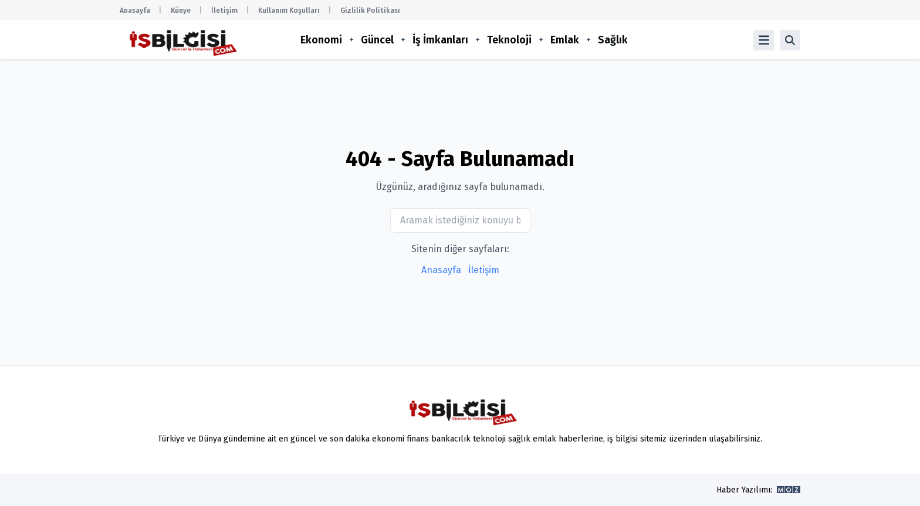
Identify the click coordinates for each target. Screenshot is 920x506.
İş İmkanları (440, 39)
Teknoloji (509, 39)
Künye (181, 10)
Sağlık (613, 39)
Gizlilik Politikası (370, 10)
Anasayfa (135, 10)
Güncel (377, 39)
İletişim (224, 10)
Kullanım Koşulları (289, 10)
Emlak (564, 39)
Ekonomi (321, 39)
